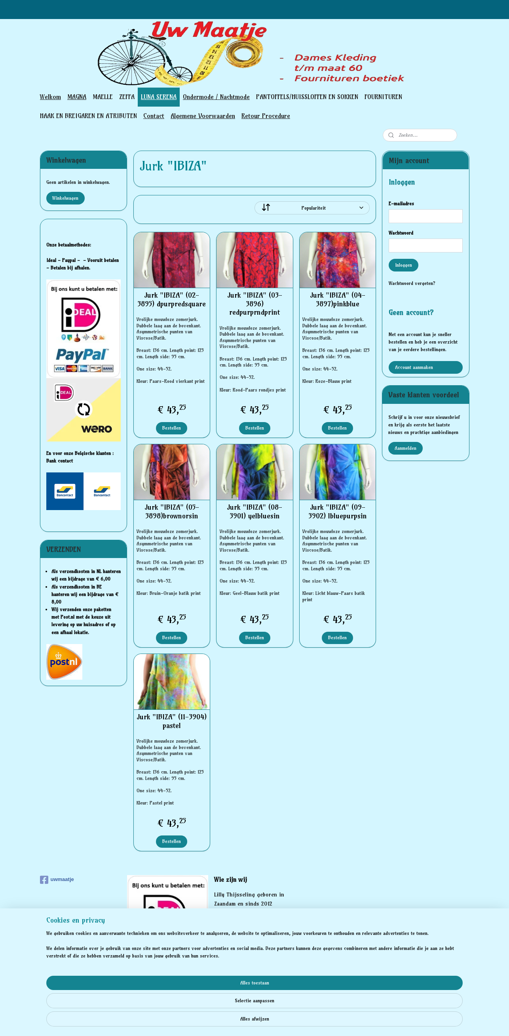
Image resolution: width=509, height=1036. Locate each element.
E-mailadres (401, 203)
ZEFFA (127, 97)
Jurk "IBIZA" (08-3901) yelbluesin (254, 511)
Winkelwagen (65, 198)
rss (242, 1021)
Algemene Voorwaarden (203, 116)
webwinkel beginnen (269, 1021)
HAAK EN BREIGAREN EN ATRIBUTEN (88, 116)
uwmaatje (57, 880)
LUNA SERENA (159, 97)
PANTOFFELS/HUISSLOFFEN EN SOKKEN (307, 97)
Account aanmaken (414, 367)
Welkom (50, 97)
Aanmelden (405, 448)
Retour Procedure (265, 116)
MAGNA (76, 97)
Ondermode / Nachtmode (216, 97)
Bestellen (171, 428)
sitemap (226, 1021)
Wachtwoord (401, 233)
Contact (153, 116)
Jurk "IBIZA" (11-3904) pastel (172, 721)
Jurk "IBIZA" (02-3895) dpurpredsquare (171, 299)
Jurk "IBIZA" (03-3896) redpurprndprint (254, 304)
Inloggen (403, 265)
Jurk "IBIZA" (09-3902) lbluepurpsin (337, 511)
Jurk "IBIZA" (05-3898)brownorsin (171, 511)
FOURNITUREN (383, 97)
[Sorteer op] (312, 208)
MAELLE (103, 97)
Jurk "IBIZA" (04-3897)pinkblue (337, 299)
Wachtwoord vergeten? (412, 283)
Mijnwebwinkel (333, 1021)
